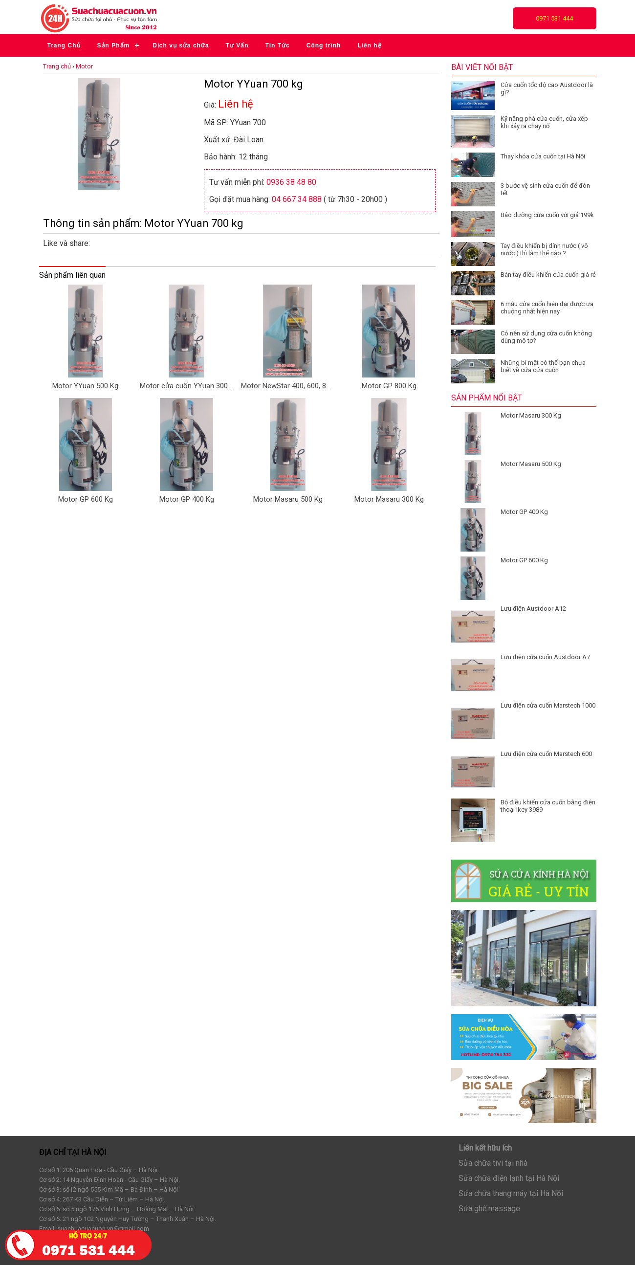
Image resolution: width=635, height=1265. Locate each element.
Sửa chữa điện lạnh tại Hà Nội (509, 1178)
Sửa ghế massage (489, 1208)
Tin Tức (277, 45)
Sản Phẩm (113, 45)
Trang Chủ (64, 45)
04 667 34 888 (297, 199)
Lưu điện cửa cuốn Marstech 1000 (548, 705)
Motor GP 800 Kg (389, 385)
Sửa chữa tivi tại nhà (493, 1163)
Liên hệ (369, 45)
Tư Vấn (237, 45)
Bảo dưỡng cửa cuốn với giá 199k (547, 215)
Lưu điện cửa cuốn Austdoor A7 (545, 657)
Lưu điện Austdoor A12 (533, 608)
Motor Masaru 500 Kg (288, 499)
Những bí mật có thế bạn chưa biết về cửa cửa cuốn (543, 366)
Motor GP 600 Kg (85, 499)
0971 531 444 (554, 18)
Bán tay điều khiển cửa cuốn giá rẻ (548, 274)
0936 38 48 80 (291, 182)
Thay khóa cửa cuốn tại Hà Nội (543, 156)
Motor (84, 66)
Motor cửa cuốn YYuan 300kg (186, 385)
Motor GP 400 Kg (186, 499)
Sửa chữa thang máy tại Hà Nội (511, 1193)
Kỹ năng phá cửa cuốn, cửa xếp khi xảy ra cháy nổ (544, 122)
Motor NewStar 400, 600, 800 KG (287, 385)
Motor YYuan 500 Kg (85, 385)
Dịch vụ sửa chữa (181, 45)
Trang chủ (57, 66)
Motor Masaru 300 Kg (389, 499)
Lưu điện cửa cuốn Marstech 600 (546, 753)
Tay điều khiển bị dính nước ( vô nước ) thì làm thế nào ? (544, 249)
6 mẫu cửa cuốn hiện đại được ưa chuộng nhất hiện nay (547, 307)
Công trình (324, 45)
